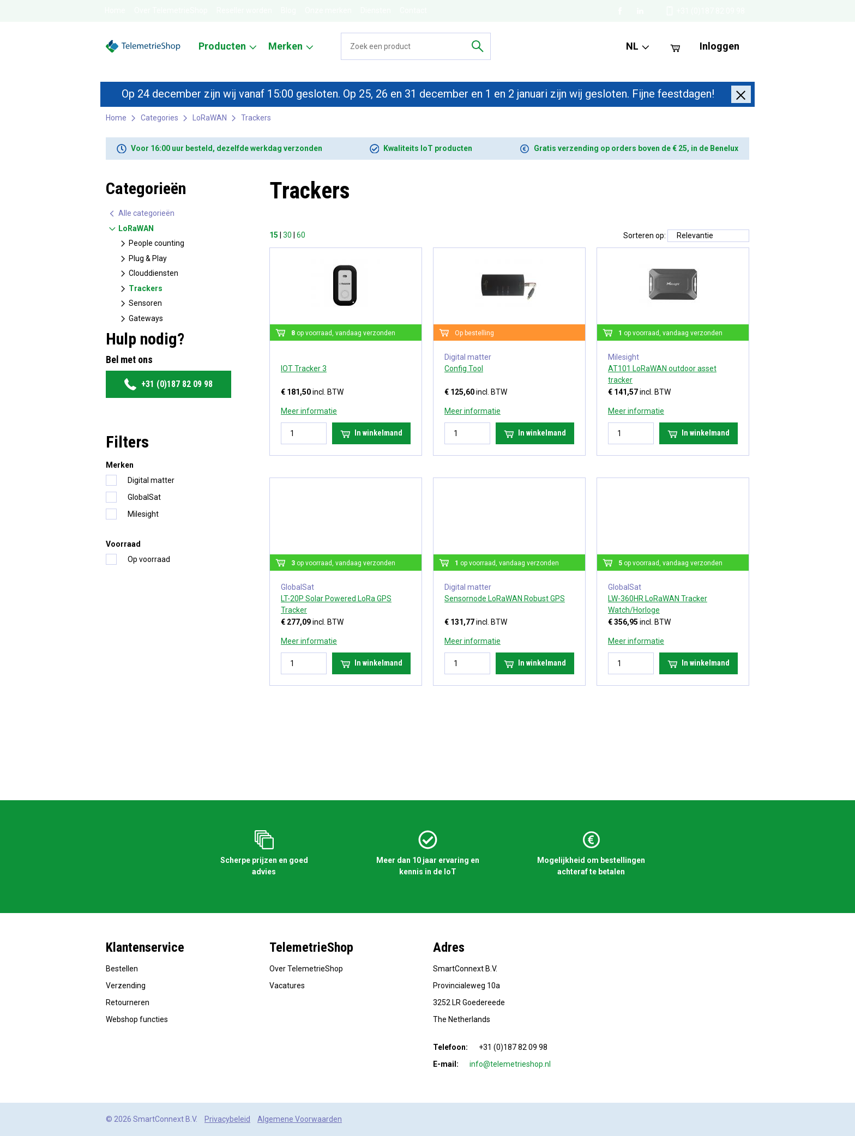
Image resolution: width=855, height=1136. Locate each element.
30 (287, 235)
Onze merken (328, 10)
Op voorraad (149, 559)
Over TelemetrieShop (171, 10)
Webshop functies (137, 1019)
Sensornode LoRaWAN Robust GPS (504, 598)
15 (273, 235)
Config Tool (463, 368)
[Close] (741, 94)
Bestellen (122, 968)
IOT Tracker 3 (304, 368)
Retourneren (127, 1002)
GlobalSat (144, 497)
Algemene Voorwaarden (299, 1119)
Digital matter (151, 480)
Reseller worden (244, 10)
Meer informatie (309, 411)
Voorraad (123, 544)
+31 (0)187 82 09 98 (168, 384)
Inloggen (719, 46)
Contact (413, 10)
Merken (120, 465)
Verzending (126, 985)
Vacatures (287, 985)
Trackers (256, 117)
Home (115, 10)
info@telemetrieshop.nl (510, 1064)
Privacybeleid (227, 1119)
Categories (159, 117)
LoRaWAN (209, 117)
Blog (288, 10)
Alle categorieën (141, 213)
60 (301, 235)
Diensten (375, 10)
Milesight (143, 514)
